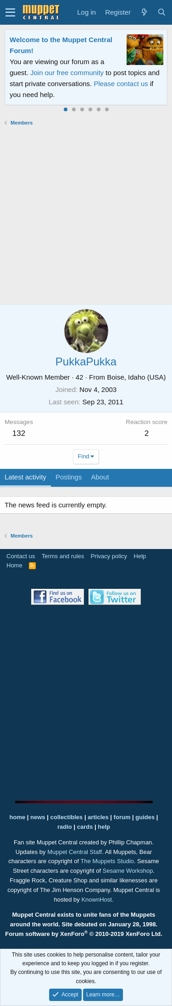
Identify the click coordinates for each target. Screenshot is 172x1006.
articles (99, 817)
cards (85, 826)
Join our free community (67, 72)
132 (18, 433)
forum (122, 817)
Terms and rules (63, 556)
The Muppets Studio (107, 861)
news (37, 817)
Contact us (20, 556)
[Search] (161, 12)
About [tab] (100, 477)
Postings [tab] (68, 477)
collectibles (66, 817)
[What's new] (144, 12)
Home (14, 565)
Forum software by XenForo (83, 933)
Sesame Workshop (128, 870)
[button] (10, 12)
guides (145, 817)
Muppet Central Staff (74, 851)
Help (140, 556)
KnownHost (96, 899)
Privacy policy (109, 556)
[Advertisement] (86, 215)
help (104, 826)
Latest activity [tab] (25, 477)
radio (64, 826)
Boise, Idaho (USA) (136, 377)
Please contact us (121, 83)
